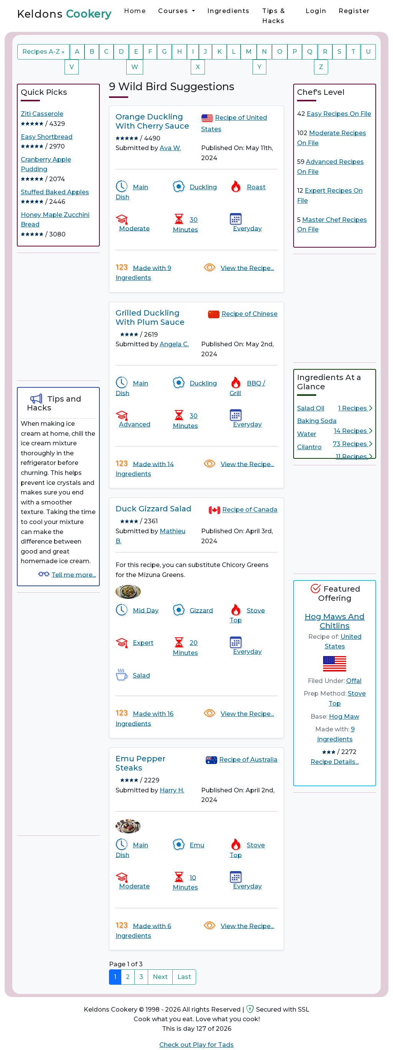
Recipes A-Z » (43, 51)
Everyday (247, 228)
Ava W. (170, 148)
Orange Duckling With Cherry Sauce (152, 121)
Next (160, 977)
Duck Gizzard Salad (154, 508)
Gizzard (201, 610)
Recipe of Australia (248, 759)
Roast (256, 187)
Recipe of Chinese (249, 313)
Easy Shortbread (47, 137)
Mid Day (146, 610)
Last (184, 977)
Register (354, 11)
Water (306, 434)
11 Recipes (354, 456)
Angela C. (174, 344)
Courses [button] (174, 11)
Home (135, 11)
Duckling (203, 187)
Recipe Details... (334, 762)
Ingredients (228, 11)
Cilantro (309, 447)
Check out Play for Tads (196, 1044)
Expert (143, 643)
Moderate (134, 228)
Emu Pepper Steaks (140, 763)
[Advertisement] (74, 316)
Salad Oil (310, 408)
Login (315, 11)
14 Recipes (353, 431)
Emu (197, 845)
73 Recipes (352, 444)
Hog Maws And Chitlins (335, 621)
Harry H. (172, 790)
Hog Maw (344, 716)
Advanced (134, 424)
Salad (141, 675)
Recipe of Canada (249, 510)
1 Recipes (355, 408)
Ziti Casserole (42, 113)
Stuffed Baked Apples (55, 192)
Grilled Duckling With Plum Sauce (150, 317)
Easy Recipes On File (339, 113)
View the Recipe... (247, 267)
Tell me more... (73, 574)
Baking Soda (317, 421)
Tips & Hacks (274, 16)
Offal (354, 681)
